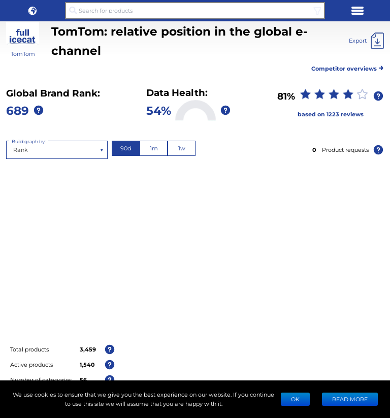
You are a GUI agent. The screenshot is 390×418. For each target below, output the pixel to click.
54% (158, 110)
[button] (32, 11)
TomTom (23, 53)
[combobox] (14, 149)
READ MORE (350, 399)
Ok (295, 399)
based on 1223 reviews (331, 114)
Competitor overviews (347, 67)
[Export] (366, 41)
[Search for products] (195, 10)
